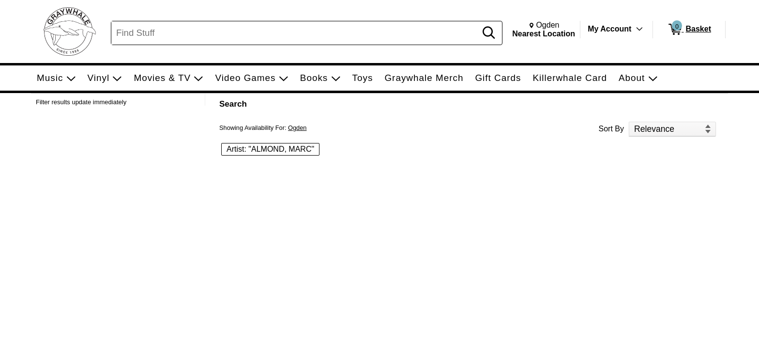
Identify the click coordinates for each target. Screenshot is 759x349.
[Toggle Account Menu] (639, 29)
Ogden (297, 127)
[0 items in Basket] (689, 29)
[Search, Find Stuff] (295, 33)
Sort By (611, 129)
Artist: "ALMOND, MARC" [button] (270, 149)
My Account (609, 29)
